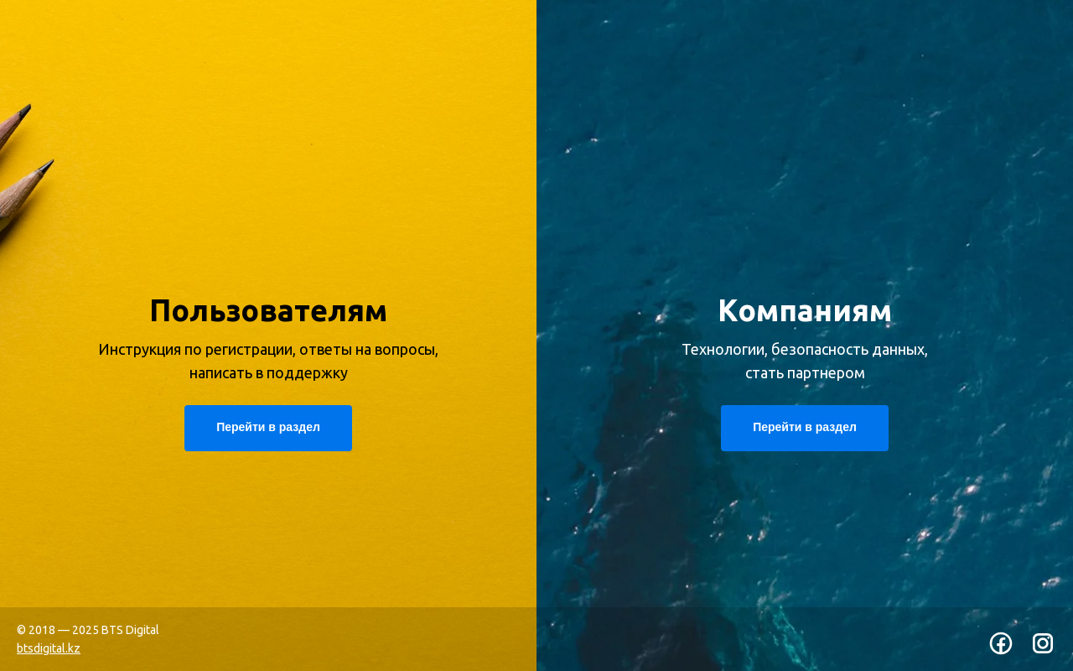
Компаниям (805, 310)
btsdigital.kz (48, 648)
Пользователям (268, 310)
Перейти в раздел (805, 427)
